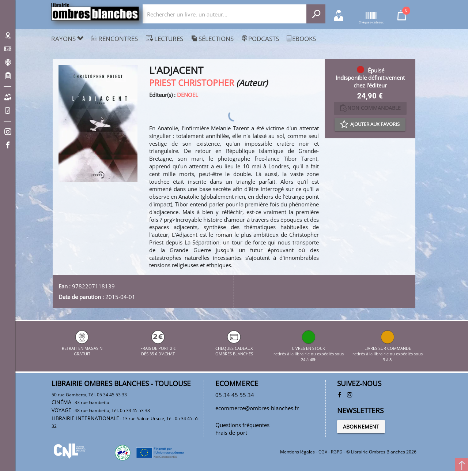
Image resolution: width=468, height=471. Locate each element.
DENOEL (187, 94)
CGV (322, 452)
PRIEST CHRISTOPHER (191, 83)
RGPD (337, 452)
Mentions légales (297, 452)
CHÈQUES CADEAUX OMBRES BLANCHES (234, 348)
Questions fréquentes (242, 425)
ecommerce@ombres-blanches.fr (257, 408)
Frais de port (231, 432)
